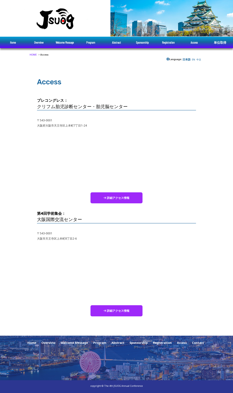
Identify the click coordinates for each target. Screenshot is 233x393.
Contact (198, 343)
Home (13, 42)
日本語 (186, 59)
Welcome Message (65, 42)
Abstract (116, 42)
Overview (39, 42)
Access (194, 42)
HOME (33, 54)
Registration (168, 42)
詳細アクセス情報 (116, 198)
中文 (198, 59)
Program (90, 42)
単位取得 (220, 42)
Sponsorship (142, 42)
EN (193, 59)
